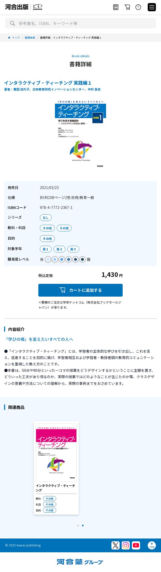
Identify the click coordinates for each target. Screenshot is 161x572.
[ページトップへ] (152, 545)
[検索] (12, 23)
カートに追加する (80, 290)
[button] (78, 525)
